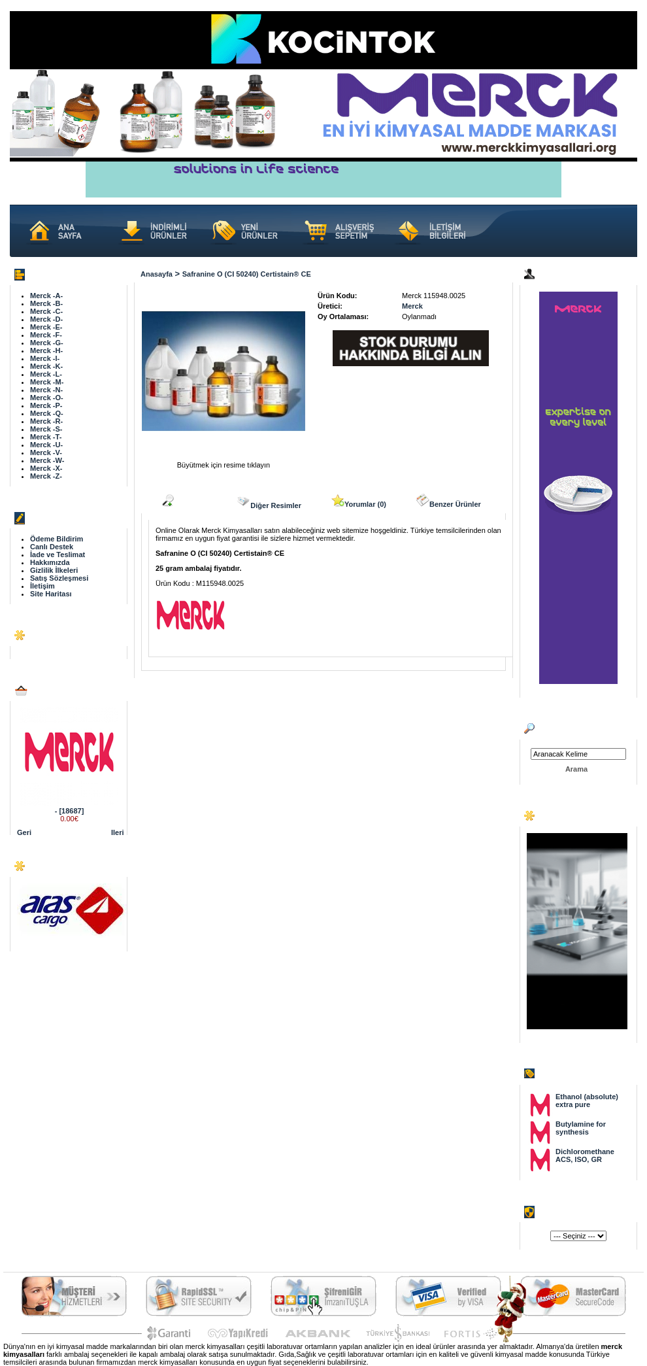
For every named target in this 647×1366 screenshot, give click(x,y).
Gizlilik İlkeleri (54, 570)
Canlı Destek (51, 547)
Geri (24, 832)
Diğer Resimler (268, 501)
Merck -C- (46, 311)
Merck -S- (46, 429)
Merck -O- (46, 397)
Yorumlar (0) (358, 501)
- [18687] (69, 811)
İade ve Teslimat (57, 554)
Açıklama (183, 501)
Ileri (117, 832)
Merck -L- (46, 374)
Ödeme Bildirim (56, 539)
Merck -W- (47, 460)
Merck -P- (46, 405)
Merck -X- (46, 468)
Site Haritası (51, 594)
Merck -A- (46, 295)
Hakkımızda (50, 562)
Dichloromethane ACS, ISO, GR (585, 1155)
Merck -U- (46, 445)
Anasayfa (157, 274)
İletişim (42, 586)
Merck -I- (44, 358)
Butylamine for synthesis (581, 1128)
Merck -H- (46, 350)
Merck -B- (46, 303)
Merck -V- (46, 452)
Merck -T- (45, 437)
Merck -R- (46, 421)
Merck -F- (46, 335)
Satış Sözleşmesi (59, 578)
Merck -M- (46, 382)
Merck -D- (46, 319)
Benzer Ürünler (448, 501)
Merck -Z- (46, 476)
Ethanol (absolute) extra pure (587, 1100)
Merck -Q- (46, 413)
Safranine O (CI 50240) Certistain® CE (246, 274)
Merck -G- (46, 343)
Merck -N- (46, 390)
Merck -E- (46, 327)
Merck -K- (46, 366)
